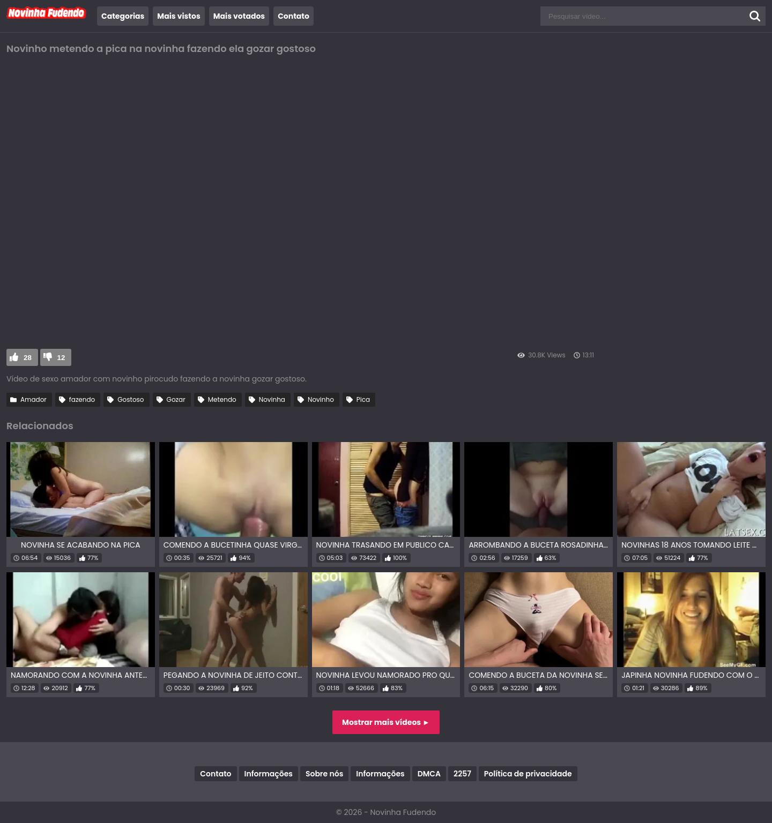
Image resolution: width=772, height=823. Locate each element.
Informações (268, 773)
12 (61, 358)
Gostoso (130, 399)
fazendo (82, 399)
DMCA (429, 773)
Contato (293, 16)
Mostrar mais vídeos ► (386, 722)
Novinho (321, 399)
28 (28, 358)
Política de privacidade (528, 773)
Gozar (176, 399)
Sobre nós (324, 773)
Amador (33, 399)
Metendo (222, 399)
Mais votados (239, 16)
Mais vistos (178, 16)
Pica (363, 399)
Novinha (272, 399)
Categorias (122, 16)
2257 (462, 773)
